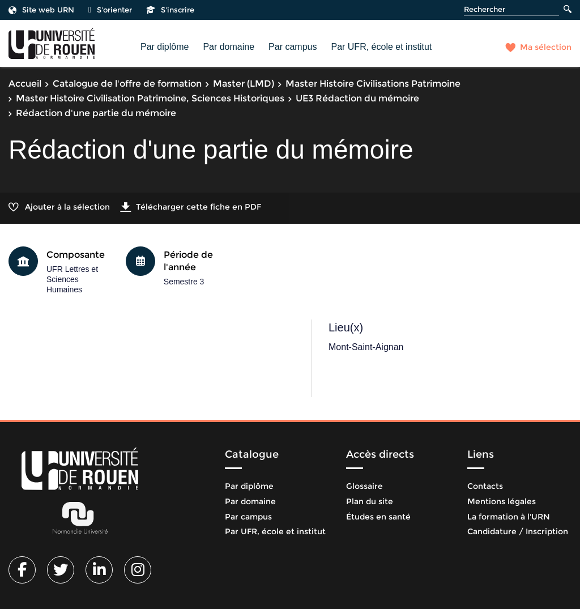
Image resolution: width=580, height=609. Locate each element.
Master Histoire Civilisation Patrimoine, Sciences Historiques (150, 98)
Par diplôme (164, 47)
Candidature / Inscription (517, 531)
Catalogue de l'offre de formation (127, 83)
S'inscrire (170, 9)
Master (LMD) (243, 83)
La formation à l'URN (508, 517)
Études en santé (378, 517)
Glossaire (364, 486)
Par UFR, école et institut (381, 47)
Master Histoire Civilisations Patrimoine (372, 83)
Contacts (485, 486)
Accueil (24, 83)
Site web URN (41, 9)
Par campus (292, 47)
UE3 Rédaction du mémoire (357, 98)
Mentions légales (501, 501)
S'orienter (110, 9)
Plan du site (369, 501)
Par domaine (228, 47)
